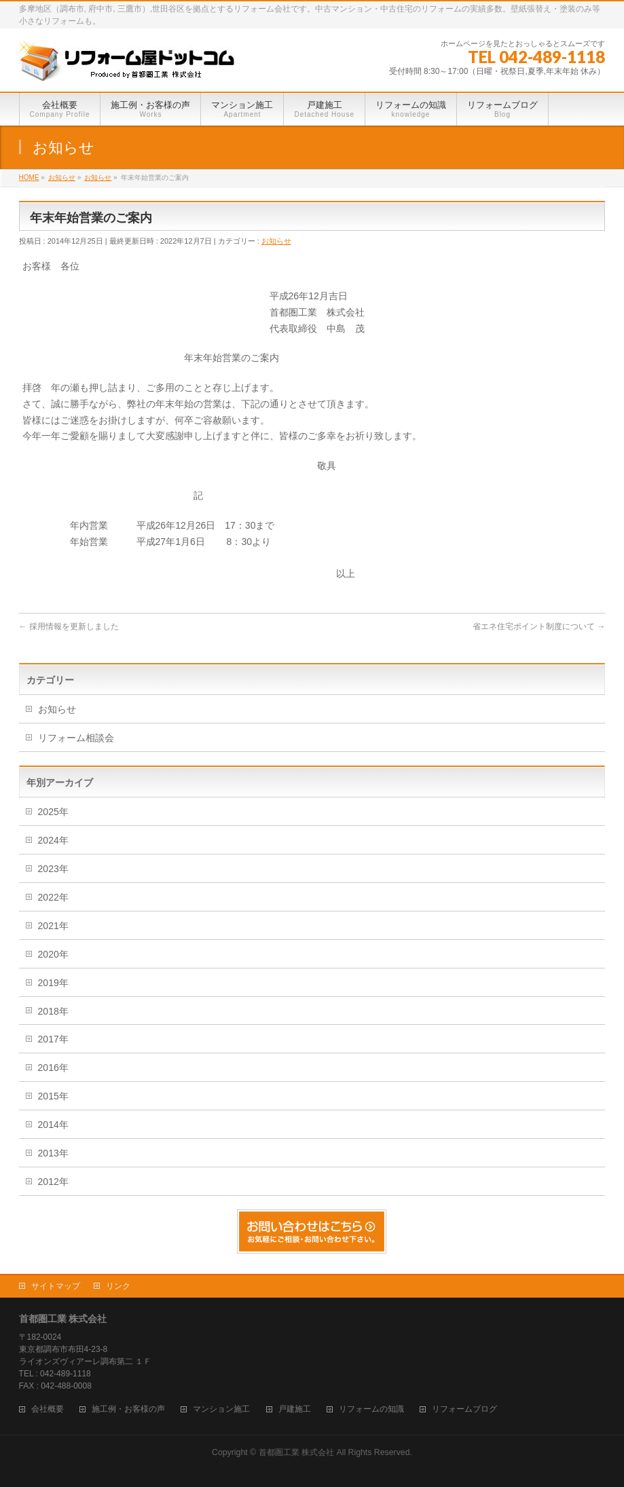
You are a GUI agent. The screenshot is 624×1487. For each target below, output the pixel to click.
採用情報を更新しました (69, 626)
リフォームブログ (464, 1409)
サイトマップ (55, 1286)
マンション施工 (221, 1409)
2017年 (53, 1039)
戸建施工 (294, 1409)
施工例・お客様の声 (128, 1409)
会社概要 (47, 1409)
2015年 (53, 1096)
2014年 (53, 1124)
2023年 (53, 868)
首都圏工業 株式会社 (296, 1452)
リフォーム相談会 (76, 737)
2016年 (53, 1067)
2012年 (53, 1181)
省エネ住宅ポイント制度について (539, 626)
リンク (118, 1286)
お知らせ (276, 241)
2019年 (53, 982)
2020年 (53, 954)
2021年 (53, 925)
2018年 (53, 1011)
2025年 (53, 811)
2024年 (53, 840)
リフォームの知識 (371, 1409)
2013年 (53, 1153)
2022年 (53, 897)
